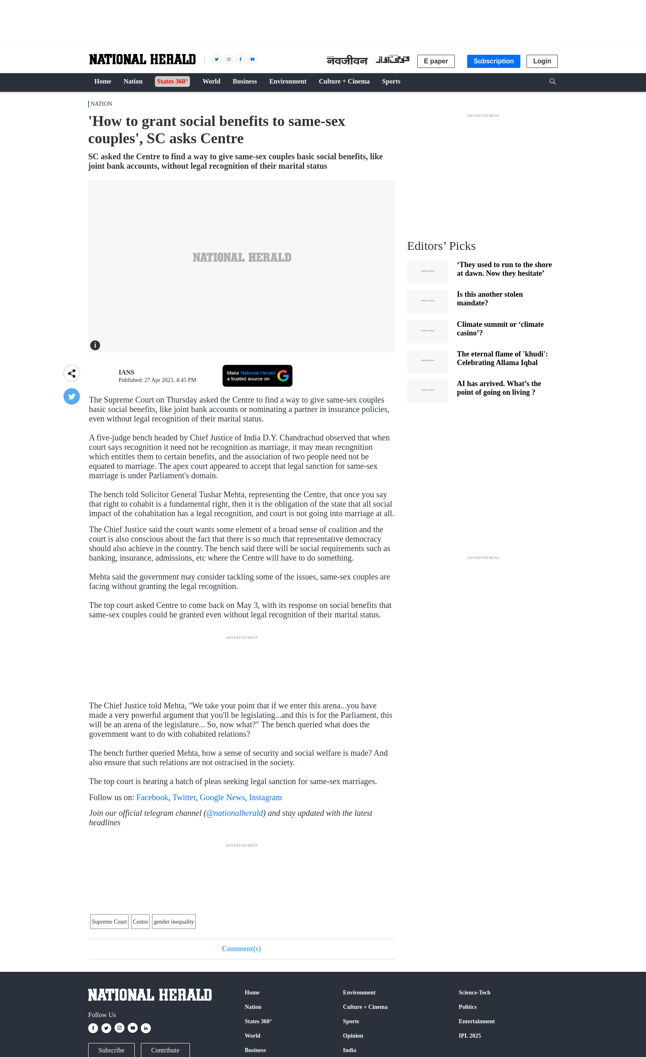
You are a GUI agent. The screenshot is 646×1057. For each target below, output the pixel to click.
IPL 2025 (470, 1036)
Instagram (265, 797)
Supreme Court (109, 922)
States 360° (258, 1021)
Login (542, 61)
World (252, 1036)
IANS (126, 372)
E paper (436, 61)
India (349, 1050)
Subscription (494, 61)
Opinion (353, 1036)
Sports (351, 1021)
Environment (359, 992)
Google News (222, 797)
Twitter (184, 797)
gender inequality (174, 922)
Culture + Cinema (365, 1007)
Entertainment (477, 1021)
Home (252, 992)
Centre (140, 922)
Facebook (152, 797)
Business (255, 1050)
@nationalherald (234, 812)
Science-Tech (474, 992)
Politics (468, 1007)
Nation (101, 104)
